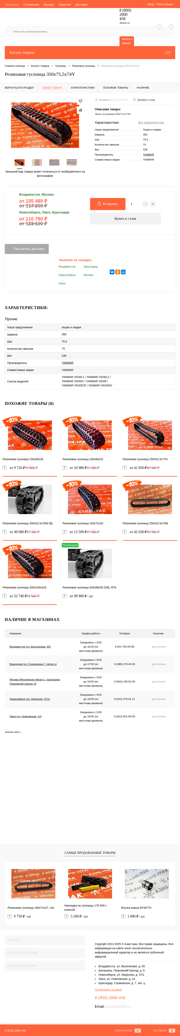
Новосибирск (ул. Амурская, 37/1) (30, 697)
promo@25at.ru (118, 1006)
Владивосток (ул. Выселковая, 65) (30, 645)
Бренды (49, 4)
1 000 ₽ (133, 915)
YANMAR (148, 154)
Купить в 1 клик (125, 219)
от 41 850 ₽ (141, 467)
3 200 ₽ (76, 915)
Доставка (82, 4)
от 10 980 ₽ (81, 467)
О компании (31, 4)
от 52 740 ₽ (21, 595)
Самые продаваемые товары (90, 852)
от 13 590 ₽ (81, 531)
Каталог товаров (90, 52)
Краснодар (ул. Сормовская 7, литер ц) (33, 663)
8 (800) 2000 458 (15, 1030)
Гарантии (65, 4)
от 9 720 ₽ (20, 467)
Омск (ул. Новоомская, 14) (26, 715)
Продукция (12, 4)
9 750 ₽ (19, 915)
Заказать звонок (127, 41)
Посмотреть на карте (108, 988)
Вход (151, 4)
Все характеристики (151, 122)
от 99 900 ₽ (90, 597)
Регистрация (164, 4)
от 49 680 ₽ (21, 531)
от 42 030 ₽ (141, 531)
